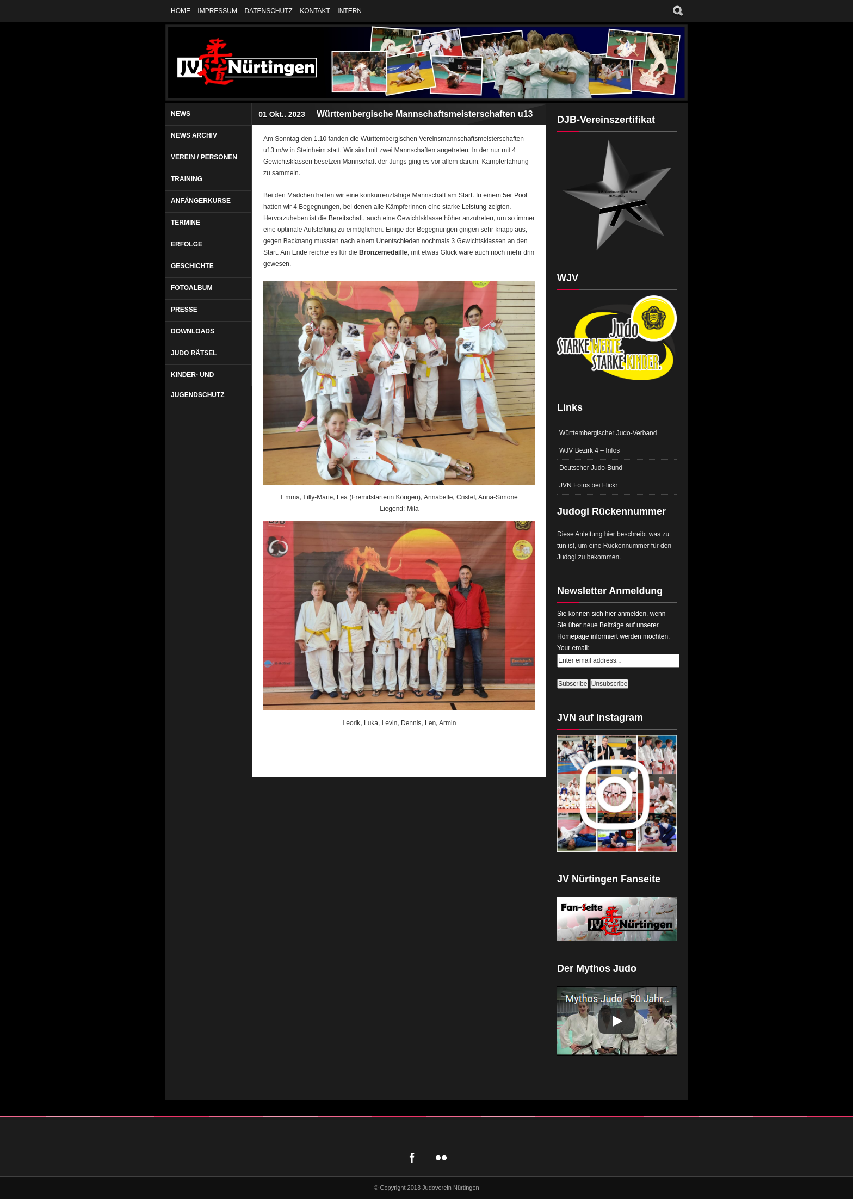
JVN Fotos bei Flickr (588, 485)
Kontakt (315, 11)
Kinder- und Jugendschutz (198, 385)
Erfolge (186, 244)
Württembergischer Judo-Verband (608, 433)
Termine (185, 222)
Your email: (573, 648)
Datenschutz (268, 11)
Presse (184, 309)
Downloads (192, 331)
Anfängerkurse (201, 201)
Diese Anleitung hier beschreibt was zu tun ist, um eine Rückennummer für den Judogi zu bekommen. (614, 545)
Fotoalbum (191, 288)
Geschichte (192, 266)
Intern (349, 11)
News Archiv (194, 135)
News (180, 114)
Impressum (217, 11)
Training (186, 179)
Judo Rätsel (194, 353)
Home (180, 11)
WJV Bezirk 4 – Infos (589, 450)
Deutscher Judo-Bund (590, 468)
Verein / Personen (204, 157)
